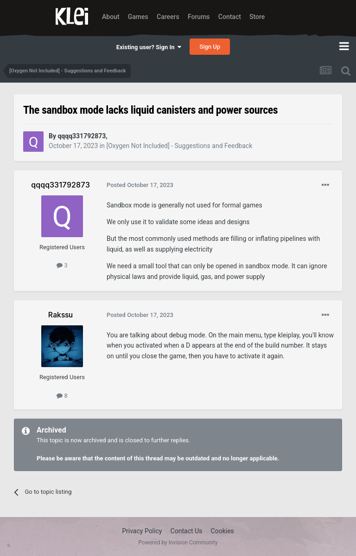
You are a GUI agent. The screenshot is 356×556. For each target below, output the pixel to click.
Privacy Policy (142, 531)
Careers (168, 16)
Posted (140, 184)
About (111, 16)
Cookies (222, 531)
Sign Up (209, 46)
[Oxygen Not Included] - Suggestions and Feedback (179, 145)
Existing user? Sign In (148, 47)
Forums (199, 16)
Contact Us (187, 531)
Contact (229, 16)
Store (257, 16)
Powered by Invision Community (178, 542)
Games (138, 16)
